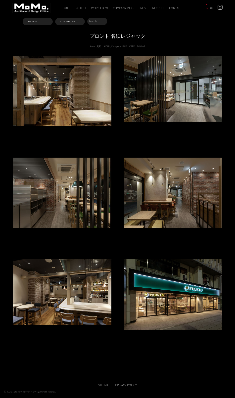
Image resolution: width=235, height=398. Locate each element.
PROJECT (80, 8)
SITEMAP (104, 385)
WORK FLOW (99, 8)
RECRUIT (158, 8)
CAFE (132, 46)
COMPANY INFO (123, 8)
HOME (64, 8)
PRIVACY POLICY (126, 385)
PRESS (143, 8)
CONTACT (175, 8)
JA (207, 7)
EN (211, 7)
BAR (124, 46)
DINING (141, 46)
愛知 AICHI (102, 46)
